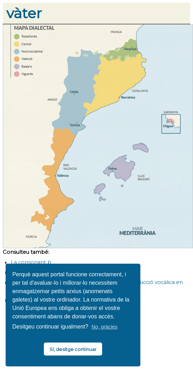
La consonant (31, 262)
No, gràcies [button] (105, 327)
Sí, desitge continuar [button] (72, 349)
